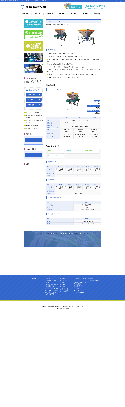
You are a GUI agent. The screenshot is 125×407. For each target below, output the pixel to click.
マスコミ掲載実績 (79, 292)
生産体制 (73, 13)
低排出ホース (69, 150)
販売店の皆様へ (78, 286)
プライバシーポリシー (119, 1)
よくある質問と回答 (80, 290)
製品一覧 (37, 13)
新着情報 (90, 278)
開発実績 (76, 288)
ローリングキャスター (53, 155)
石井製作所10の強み (32, 125)
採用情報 (85, 13)
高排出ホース (51, 150)
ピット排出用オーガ (88, 150)
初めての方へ (25, 13)
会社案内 (61, 13)
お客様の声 (49, 13)
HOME (34, 278)
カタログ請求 (64, 291)
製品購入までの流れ (32, 128)
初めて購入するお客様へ (33, 112)
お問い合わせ (98, 13)
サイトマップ (109, 1)
